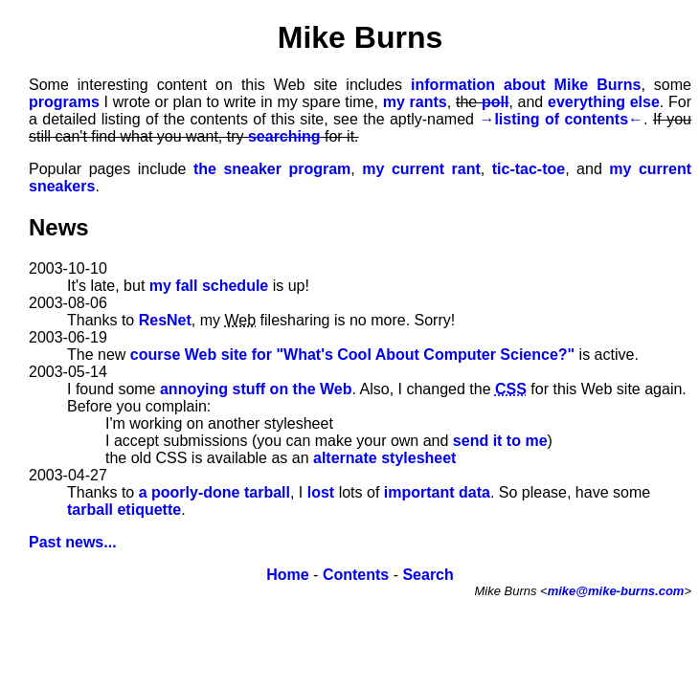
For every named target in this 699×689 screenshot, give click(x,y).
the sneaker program (271, 169)
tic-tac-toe (528, 169)
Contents (356, 575)
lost (320, 492)
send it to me (500, 441)
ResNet (165, 320)
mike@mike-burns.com (616, 591)
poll (495, 102)
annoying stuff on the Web (256, 389)
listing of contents (561, 119)
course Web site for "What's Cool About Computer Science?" (352, 354)
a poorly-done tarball (214, 492)
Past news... (73, 542)
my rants (415, 102)
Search (427, 575)
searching (284, 136)
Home (287, 575)
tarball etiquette (124, 509)
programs (64, 102)
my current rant (421, 169)
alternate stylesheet (384, 458)
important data (437, 492)
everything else (604, 102)
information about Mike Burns (526, 85)
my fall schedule (209, 286)
